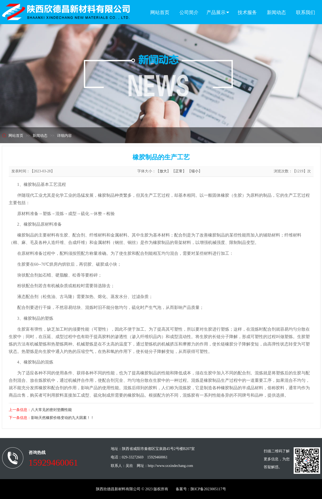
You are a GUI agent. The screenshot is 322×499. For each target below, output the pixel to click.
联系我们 (305, 12)
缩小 (195, 171)
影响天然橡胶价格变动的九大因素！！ (62, 418)
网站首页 (159, 12)
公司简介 (189, 12)
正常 (179, 171)
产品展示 (218, 12)
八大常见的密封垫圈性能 (51, 410)
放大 (163, 171)
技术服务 (247, 12)
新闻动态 (276, 12)
